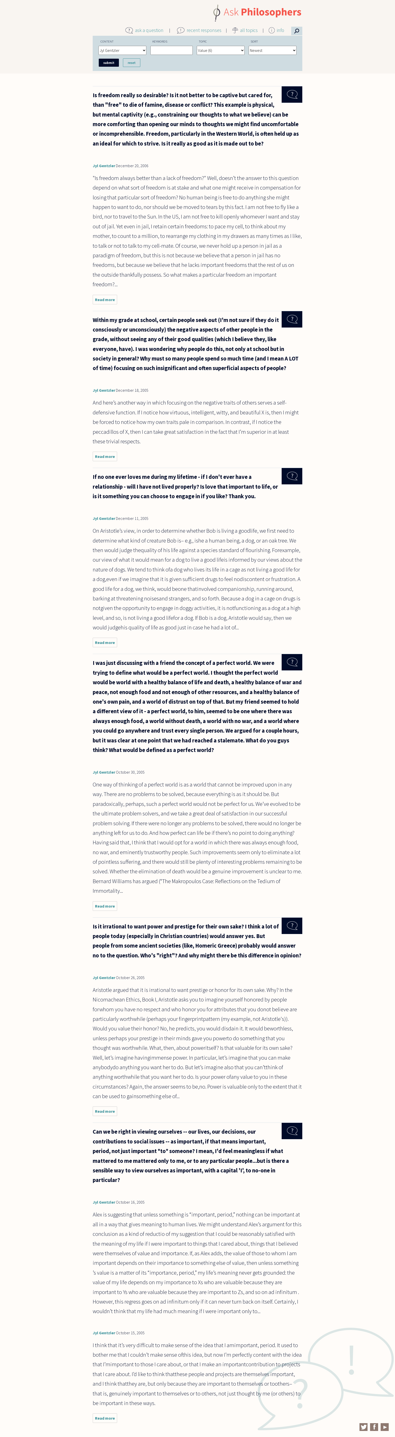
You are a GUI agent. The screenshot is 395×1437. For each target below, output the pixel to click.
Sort (254, 41)
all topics (249, 30)
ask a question (149, 30)
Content (107, 41)
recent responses (204, 30)
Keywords (159, 41)
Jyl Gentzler (104, 165)
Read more (106, 300)
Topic (203, 41)
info (280, 30)
